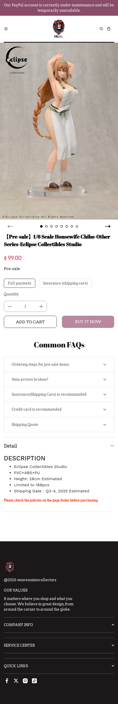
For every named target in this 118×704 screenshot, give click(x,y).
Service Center (19, 645)
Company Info (18, 625)
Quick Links (16, 666)
